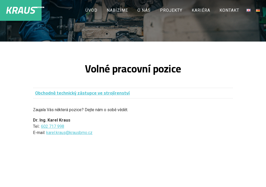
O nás (144, 10)
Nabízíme (117, 10)
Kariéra (201, 10)
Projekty (171, 10)
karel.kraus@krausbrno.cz (69, 132)
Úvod (91, 10)
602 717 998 (52, 126)
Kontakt (229, 10)
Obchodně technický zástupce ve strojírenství (82, 93)
